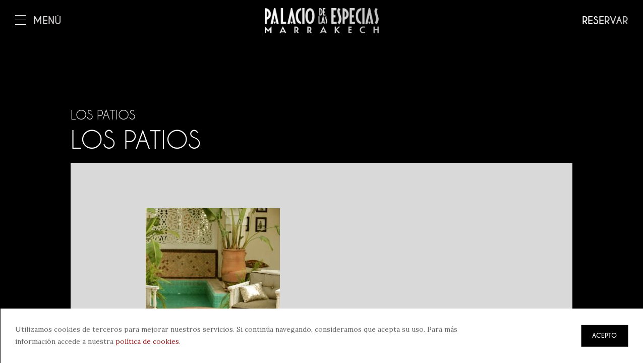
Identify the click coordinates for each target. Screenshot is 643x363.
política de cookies (147, 341)
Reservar (605, 21)
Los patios (103, 115)
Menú (38, 21)
